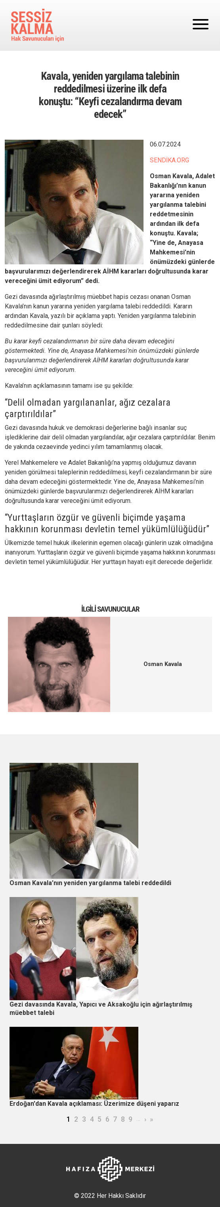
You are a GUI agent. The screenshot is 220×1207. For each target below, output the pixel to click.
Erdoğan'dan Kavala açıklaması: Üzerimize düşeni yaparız (94, 1103)
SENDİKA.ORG (169, 160)
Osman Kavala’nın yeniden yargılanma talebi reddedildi (90, 883)
